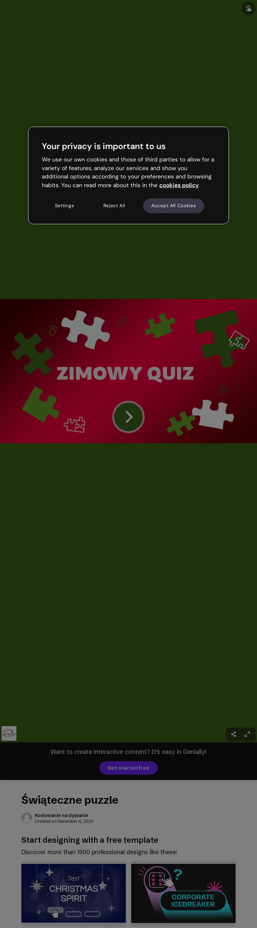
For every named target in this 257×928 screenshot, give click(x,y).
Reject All (114, 206)
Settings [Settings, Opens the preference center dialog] (64, 206)
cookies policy (179, 185)
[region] (128, 175)
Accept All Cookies (173, 206)
